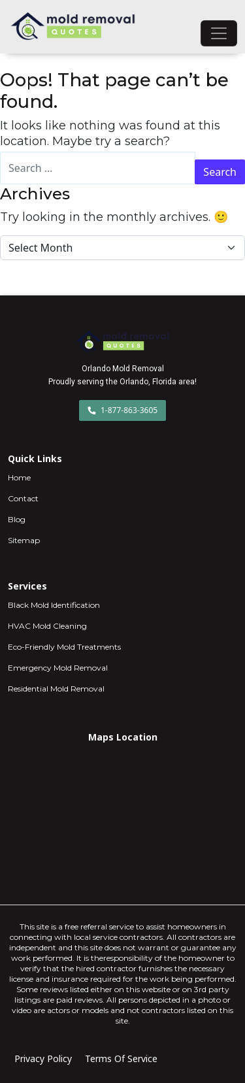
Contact (23, 498)
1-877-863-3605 (122, 410)
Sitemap (24, 540)
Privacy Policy (43, 1058)
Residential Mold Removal (56, 688)
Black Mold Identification (54, 605)
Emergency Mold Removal (58, 668)
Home (19, 477)
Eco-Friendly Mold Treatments (64, 647)
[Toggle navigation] (219, 33)
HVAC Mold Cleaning (47, 626)
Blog (16, 519)
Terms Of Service (121, 1058)
